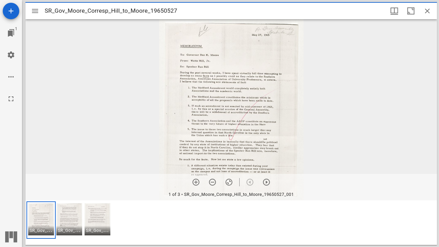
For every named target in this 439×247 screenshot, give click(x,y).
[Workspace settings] (11, 55)
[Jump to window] (11, 33)
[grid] (231, 222)
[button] (41, 220)
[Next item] (266, 182)
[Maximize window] (411, 11)
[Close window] (427, 11)
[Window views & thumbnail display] (394, 11)
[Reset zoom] (229, 182)
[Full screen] (11, 99)
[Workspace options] (11, 77)
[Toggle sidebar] (35, 11)
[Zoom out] (212, 182)
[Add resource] (11, 11)
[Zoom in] (196, 182)
